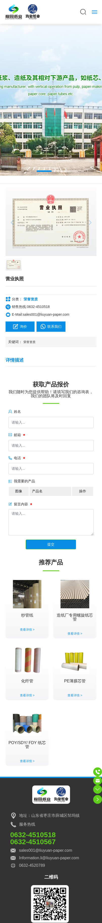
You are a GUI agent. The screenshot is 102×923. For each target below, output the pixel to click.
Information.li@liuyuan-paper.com (49, 858)
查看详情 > (27, 629)
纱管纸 (27, 615)
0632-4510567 (33, 842)
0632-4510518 (33, 835)
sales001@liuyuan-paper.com (45, 850)
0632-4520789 (32, 865)
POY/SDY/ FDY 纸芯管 (27, 745)
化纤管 (27, 681)
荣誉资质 (31, 299)
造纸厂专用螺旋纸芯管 (75, 617)
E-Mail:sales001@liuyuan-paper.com (40, 314)
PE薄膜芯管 (75, 681)
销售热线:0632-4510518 (31, 307)
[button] (44, 171)
